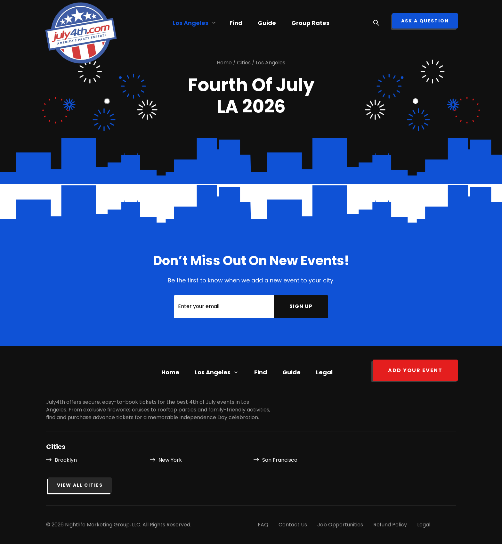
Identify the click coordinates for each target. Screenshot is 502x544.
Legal (324, 372)
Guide (267, 23)
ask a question (425, 21)
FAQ (263, 524)
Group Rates (310, 23)
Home (170, 372)
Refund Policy (390, 524)
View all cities (80, 485)
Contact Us (293, 524)
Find (260, 372)
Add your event (415, 370)
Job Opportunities (340, 524)
